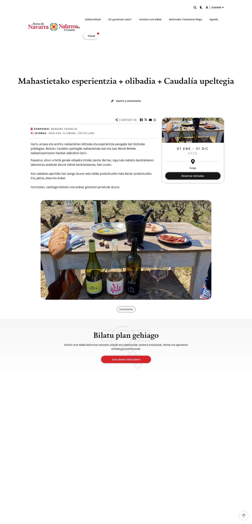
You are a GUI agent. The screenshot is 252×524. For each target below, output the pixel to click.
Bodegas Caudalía (64, 128)
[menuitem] (93, 19)
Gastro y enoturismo (128, 101)
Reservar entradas (193, 176)
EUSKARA (218, 7)
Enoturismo (126, 309)
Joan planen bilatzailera (126, 359)
